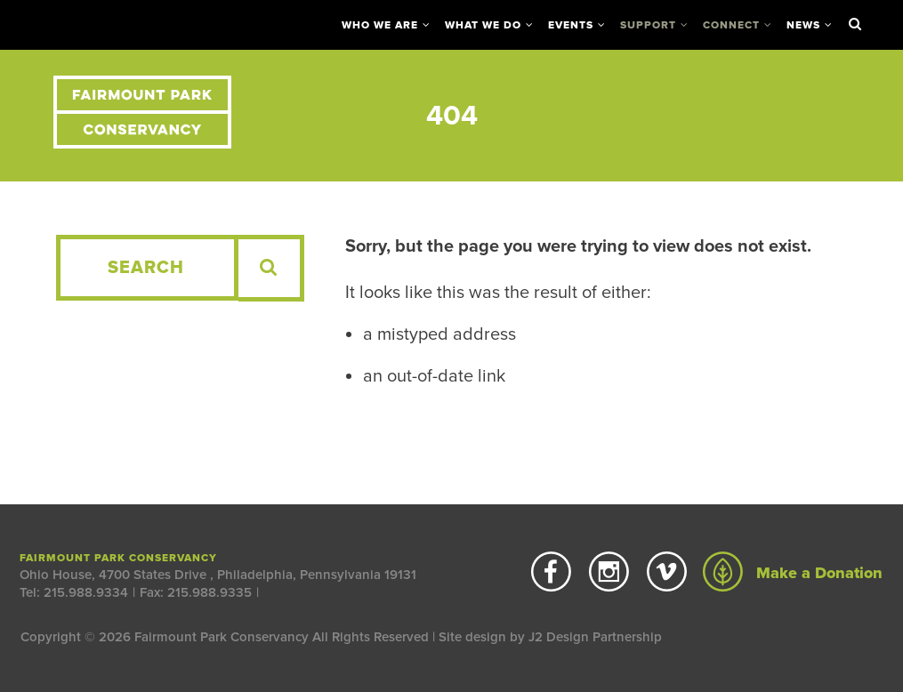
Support (648, 25)
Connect (731, 25)
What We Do (483, 25)
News (803, 25)
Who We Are (380, 25)
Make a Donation (793, 573)
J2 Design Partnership (595, 637)
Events (570, 25)
